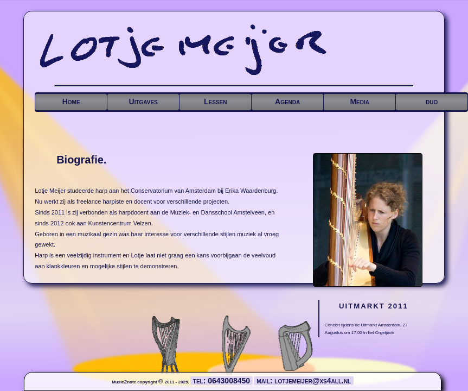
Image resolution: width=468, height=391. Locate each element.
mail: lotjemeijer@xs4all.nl (304, 380)
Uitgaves (143, 101)
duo (432, 101)
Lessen (215, 101)
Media (359, 101)
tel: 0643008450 (221, 380)
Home (71, 101)
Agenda (287, 101)
